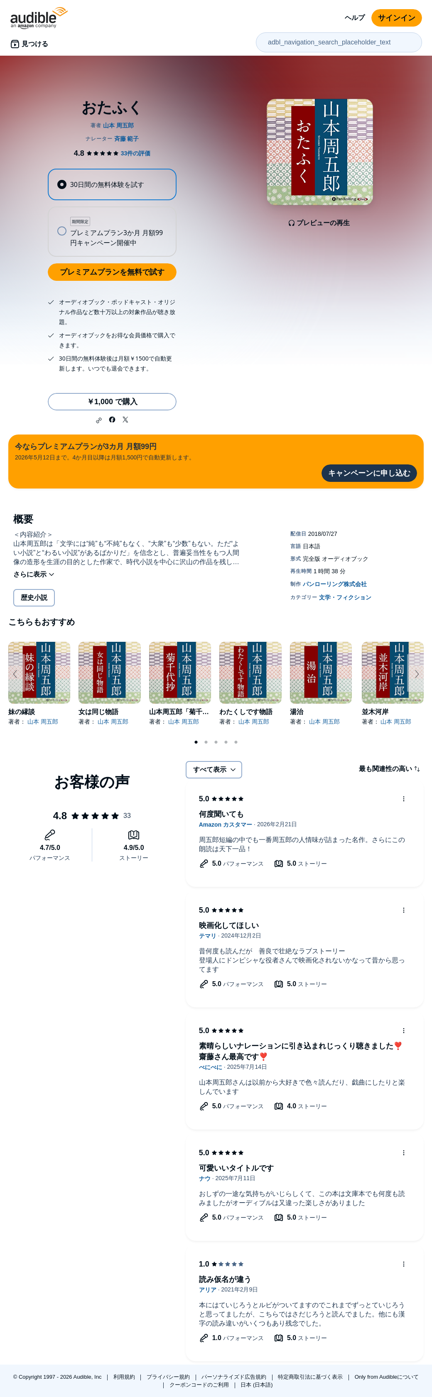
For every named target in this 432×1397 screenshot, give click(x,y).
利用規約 (125, 1377)
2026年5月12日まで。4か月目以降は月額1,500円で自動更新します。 (105, 451)
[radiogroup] (112, 213)
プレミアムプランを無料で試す (112, 272)
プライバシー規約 (169, 1377)
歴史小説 (34, 597)
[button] (99, 420)
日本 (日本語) (256, 1385)
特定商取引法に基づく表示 (311, 1377)
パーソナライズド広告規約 (234, 1377)
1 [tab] (196, 742)
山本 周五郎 (42, 721)
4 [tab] (226, 742)
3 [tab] (216, 742)
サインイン (396, 18)
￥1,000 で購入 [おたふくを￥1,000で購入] (112, 402)
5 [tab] (236, 742)
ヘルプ (355, 17)
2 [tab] (206, 742)
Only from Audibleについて (387, 1377)
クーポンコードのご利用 (200, 1385)
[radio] (112, 184)
